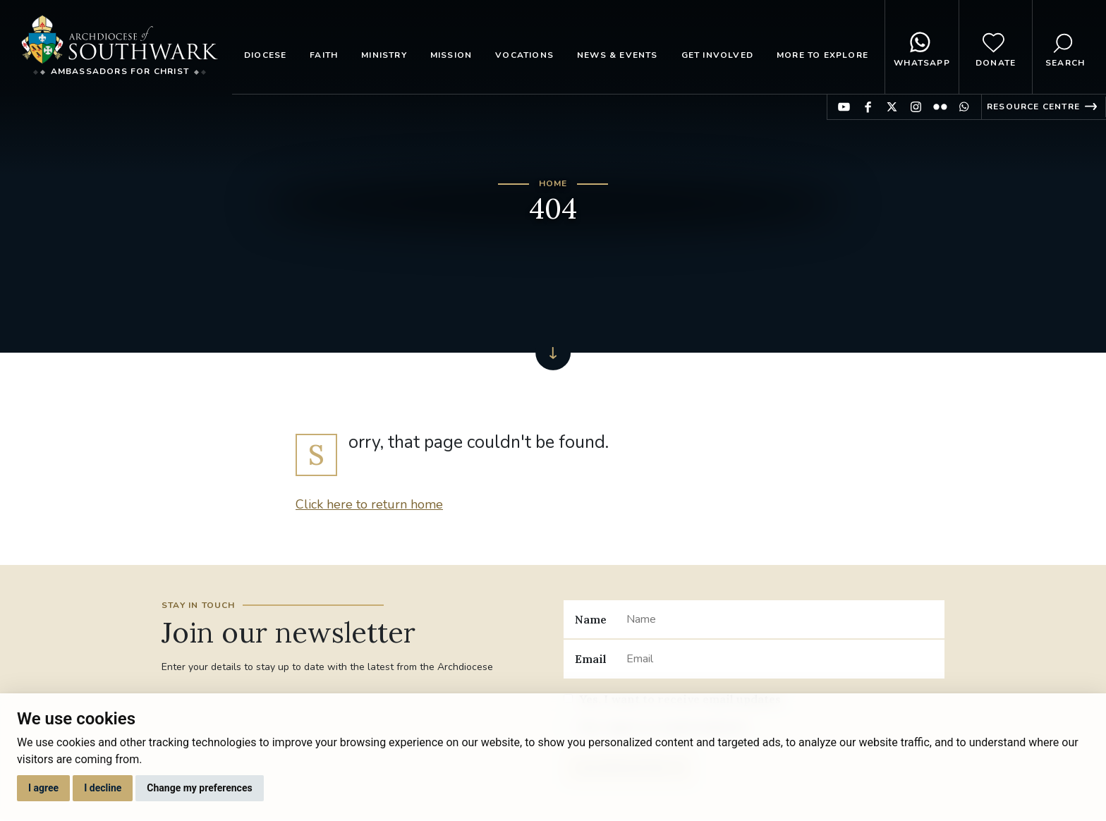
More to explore (822, 55)
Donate (996, 47)
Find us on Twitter (892, 107)
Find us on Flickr (940, 107)
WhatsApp (922, 47)
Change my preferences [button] (199, 787)
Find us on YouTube (844, 107)
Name (591, 619)
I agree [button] (43, 787)
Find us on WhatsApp (964, 107)
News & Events (617, 55)
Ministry (384, 55)
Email (591, 659)
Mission (451, 55)
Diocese (265, 55)
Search (1065, 47)
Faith (324, 55)
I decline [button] (102, 787)
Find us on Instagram (916, 107)
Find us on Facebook (868, 107)
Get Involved (717, 55)
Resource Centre (1033, 106)
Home (553, 183)
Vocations (524, 55)
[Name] (779, 619)
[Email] (779, 659)
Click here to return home (369, 504)
